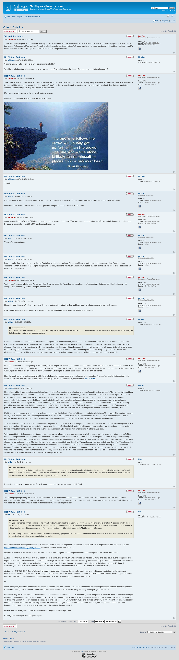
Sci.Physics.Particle (32, 17)
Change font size (172, 16)
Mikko (10, 462)
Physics (20, 17)
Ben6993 (11, 388)
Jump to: (143, 632)
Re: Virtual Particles (14, 57)
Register (165, 21)
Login (173, 21)
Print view (168, 16)
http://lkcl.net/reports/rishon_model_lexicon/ (22, 547)
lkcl (9, 515)
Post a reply (10, 31)
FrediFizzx (11, 39)
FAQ (156, 21)
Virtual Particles (13, 27)
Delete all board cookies (140, 647)
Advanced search (168, 10)
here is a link (90, 379)
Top (174, 53)
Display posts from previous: (73, 621)
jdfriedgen (11, 60)
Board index (11, 17)
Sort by (97, 621)
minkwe (10, 322)
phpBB (82, 651)
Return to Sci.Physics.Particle (15, 632)
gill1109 (10, 196)
